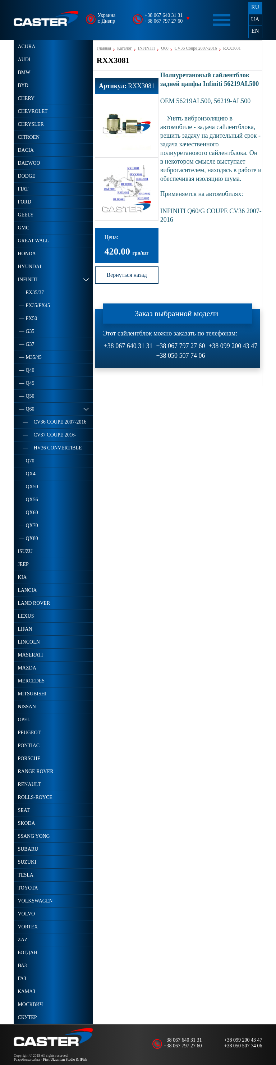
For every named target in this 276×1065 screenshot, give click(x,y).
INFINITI (146, 48)
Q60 (165, 48)
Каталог (124, 48)
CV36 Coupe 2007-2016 (196, 48)
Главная (104, 48)
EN (255, 31)
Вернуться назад (126, 275)
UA (255, 19)
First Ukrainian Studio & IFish (65, 1059)
